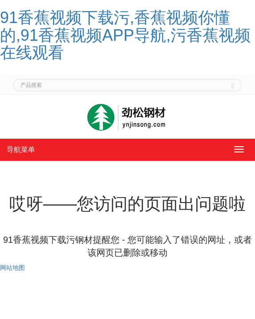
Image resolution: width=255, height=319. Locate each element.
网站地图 (12, 267)
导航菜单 (21, 149)
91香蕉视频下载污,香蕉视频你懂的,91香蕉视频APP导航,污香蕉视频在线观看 (125, 35)
